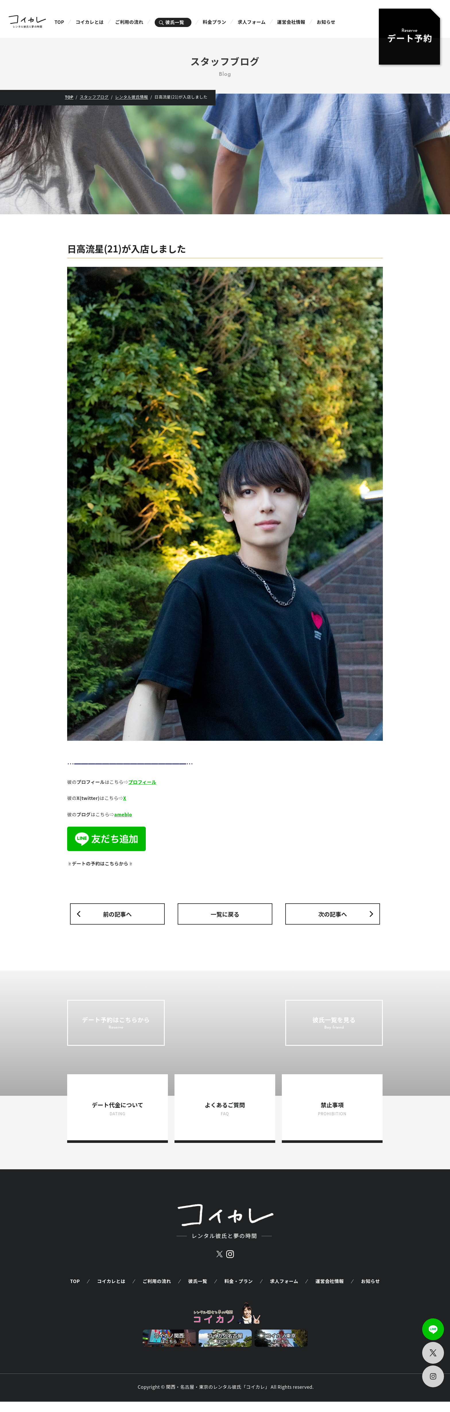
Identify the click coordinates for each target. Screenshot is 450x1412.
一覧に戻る (225, 914)
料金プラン (214, 22)
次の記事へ (332, 914)
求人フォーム (251, 22)
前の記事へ (117, 914)
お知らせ (326, 22)
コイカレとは (89, 22)
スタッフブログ (94, 97)
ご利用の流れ (129, 22)
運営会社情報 (291, 22)
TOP (59, 22)
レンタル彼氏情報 (131, 97)
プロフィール (142, 781)
